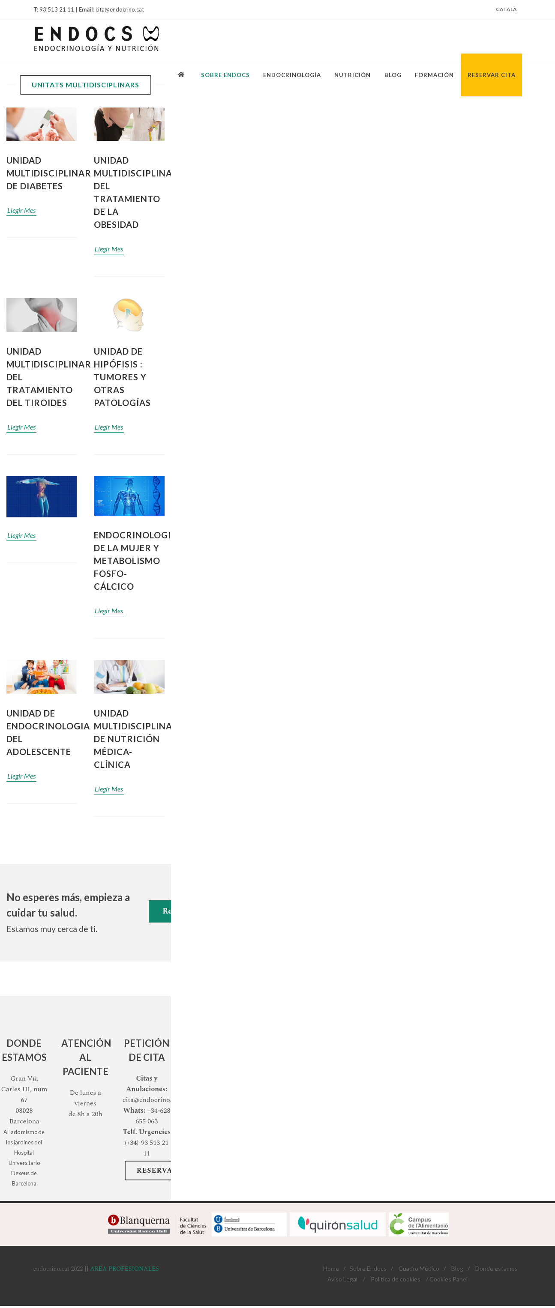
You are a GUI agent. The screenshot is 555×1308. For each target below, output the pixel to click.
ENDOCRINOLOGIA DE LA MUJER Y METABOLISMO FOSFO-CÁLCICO (135, 560)
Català (506, 9)
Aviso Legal (342, 1279)
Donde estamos (496, 1268)
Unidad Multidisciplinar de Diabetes (48, 173)
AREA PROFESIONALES (124, 1268)
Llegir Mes (21, 210)
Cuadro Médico (419, 1268)
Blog (457, 1268)
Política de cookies (395, 1279)
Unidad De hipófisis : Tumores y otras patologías (122, 377)
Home (331, 1268)
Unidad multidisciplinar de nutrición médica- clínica (136, 739)
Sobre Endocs (368, 1268)
